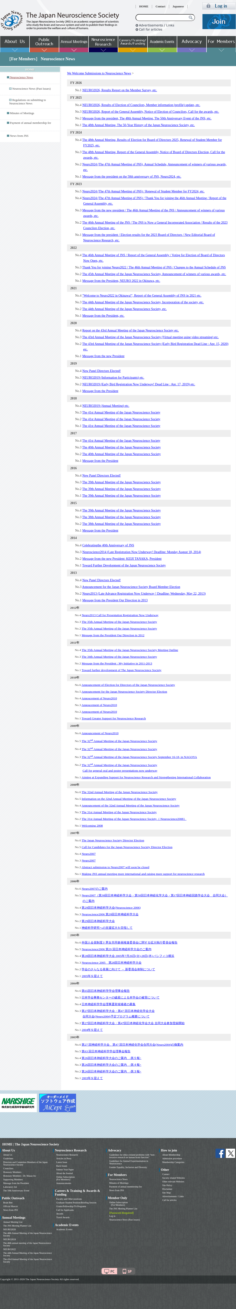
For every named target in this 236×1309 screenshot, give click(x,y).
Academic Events (64, 1229)
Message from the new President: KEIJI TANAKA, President (122, 558)
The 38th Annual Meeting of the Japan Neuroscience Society (121, 517)
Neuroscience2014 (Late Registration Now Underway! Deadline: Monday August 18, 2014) (141, 552)
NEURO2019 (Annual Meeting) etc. (105, 406)
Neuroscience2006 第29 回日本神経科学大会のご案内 (116, 949)
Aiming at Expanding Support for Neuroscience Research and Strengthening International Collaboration (146, 777)
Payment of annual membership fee (30, 123)
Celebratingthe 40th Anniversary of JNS (108, 545)
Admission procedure (172, 1158)
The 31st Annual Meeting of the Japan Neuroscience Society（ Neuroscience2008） (134, 819)
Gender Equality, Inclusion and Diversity (128, 1167)
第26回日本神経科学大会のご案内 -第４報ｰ (111, 1064)
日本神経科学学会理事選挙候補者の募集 (109, 1004)
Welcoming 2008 (92, 825)
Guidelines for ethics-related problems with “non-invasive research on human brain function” (132, 1156)
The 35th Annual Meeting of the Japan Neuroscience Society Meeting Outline (130, 650)
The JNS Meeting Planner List (17, 1225)
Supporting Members (13, 1179)
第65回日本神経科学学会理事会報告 (106, 990)
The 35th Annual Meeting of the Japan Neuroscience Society (119, 622)
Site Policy (167, 1185)
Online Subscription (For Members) (65, 1178)
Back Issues (61, 1166)
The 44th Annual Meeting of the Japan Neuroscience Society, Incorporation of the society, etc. (143, 302)
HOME (143, 6)
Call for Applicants (65, 1210)
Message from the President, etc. (103, 315)
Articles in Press (63, 1158)
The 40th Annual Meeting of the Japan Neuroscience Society (121, 447)
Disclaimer (167, 1189)
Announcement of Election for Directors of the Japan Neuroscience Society (128, 685)
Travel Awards (63, 1217)
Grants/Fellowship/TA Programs (71, 1206)
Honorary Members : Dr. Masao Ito (19, 1176)
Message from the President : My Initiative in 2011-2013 (117, 663)
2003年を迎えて (92, 1078)
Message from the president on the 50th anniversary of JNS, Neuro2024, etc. (131, 176)
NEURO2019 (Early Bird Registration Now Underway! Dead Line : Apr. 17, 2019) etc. (138, 384)
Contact (160, 6)
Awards (59, 1213)
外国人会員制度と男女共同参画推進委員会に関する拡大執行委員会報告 (129, 942)
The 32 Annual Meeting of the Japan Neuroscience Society (119, 741)
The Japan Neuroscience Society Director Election (113, 840)
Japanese (178, 6)
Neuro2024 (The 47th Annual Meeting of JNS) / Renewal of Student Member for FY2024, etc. (143, 191)
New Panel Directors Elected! (101, 371)
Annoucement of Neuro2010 (99, 698)
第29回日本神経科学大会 (98, 921)
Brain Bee (7, 1202)
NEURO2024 (9, 1239)
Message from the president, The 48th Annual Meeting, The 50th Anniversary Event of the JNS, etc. (147, 118)
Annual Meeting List (12, 1222)
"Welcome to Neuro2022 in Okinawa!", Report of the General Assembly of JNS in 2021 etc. (141, 295)
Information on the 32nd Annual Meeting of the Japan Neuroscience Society (129, 799)
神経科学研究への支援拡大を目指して (107, 927)
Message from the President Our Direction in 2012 (113, 635)
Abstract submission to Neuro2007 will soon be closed (115, 867)
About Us (7, 1155)
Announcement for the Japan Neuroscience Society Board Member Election (131, 587)
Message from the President (100, 391)
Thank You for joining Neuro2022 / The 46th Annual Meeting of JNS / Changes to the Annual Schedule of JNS (154, 267)
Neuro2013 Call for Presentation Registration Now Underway (120, 615)
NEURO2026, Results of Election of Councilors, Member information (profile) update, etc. (141, 105)
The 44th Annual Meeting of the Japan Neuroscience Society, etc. (124, 309)
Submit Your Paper (65, 1169)
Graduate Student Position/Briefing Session (76, 1202)
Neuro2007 (88, 853)
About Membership (171, 1155)
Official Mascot (10, 1206)
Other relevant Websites (173, 1181)
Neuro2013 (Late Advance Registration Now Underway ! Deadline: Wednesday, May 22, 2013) (144, 593)
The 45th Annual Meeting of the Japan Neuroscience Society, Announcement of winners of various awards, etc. (154, 274)
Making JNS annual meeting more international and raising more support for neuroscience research (143, 874)
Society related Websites (173, 1178)
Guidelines (8, 1158)
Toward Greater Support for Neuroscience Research (114, 718)
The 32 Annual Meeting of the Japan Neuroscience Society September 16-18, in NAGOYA (139, 757)
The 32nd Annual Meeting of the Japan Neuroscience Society (120, 792)
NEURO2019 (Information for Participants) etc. (113, 377)
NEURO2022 (9, 1249)
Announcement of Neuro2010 (100, 733)
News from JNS (19, 135)
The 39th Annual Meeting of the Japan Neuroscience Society (121, 482)
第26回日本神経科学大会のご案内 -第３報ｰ (111, 1071)
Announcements (63, 1183)
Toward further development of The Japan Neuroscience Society (121, 670)
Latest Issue (61, 1162)
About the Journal (64, 1173)
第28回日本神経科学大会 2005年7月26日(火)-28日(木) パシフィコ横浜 (128, 956)
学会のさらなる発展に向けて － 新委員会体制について (118, 969)
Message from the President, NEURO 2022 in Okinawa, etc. (121, 281)
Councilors (8, 1168)
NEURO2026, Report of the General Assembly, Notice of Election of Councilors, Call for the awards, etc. (150, 111)
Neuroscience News (118, 1179)
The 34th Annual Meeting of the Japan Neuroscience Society (119, 656)
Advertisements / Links (173, 1196)
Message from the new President (103, 356)
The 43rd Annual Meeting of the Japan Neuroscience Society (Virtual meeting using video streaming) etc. (150, 337)
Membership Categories (173, 1162)
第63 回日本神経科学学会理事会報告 (106, 1051)
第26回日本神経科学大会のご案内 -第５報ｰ (111, 1058)
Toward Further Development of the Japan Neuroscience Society (124, 565)
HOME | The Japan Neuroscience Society (30, 1144)
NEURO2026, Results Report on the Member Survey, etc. (119, 90)
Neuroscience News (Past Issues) (31, 88)
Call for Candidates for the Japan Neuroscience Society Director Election (127, 847)
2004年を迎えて (92, 1030)
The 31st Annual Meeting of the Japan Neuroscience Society (119, 812)
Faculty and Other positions (69, 1199)
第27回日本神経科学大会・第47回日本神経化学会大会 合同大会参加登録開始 (133, 1023)
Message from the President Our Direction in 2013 (115, 600)
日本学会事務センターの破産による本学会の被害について (120, 997)
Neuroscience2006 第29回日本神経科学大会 (110, 914)
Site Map (166, 1192)
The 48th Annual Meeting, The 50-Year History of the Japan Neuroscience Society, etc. (138, 125)
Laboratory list (10, 1187)
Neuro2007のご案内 (94, 888)
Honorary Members (12, 1172)
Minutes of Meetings (22, 113)
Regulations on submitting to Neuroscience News (27, 101)
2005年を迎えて (92, 976)
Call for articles (169, 1200)
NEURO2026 (9, 1229)
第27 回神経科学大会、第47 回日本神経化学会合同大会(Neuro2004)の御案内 (132, 1044)
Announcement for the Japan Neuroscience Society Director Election (124, 691)
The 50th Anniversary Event (16, 1190)
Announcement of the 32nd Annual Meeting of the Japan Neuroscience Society (131, 805)
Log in (112, 1216)
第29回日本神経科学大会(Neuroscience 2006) (111, 907)
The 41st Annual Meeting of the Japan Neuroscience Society (121, 412)
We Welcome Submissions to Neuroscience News (99, 73)
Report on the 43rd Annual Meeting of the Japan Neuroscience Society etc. (130, 330)
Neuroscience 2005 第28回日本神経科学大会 (112, 962)
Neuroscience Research (67, 1155)
